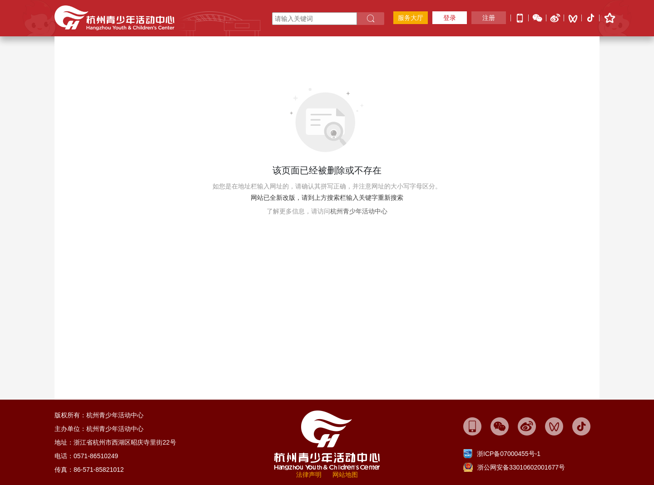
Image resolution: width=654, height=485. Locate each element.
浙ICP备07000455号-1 (508, 453)
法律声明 (309, 474)
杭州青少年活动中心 (358, 211)
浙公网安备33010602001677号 (521, 467)
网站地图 (345, 474)
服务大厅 (410, 17)
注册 (488, 17)
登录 (449, 17)
